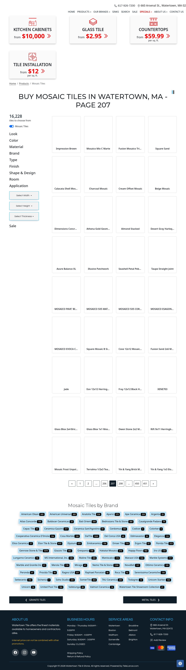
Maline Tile (88, 610)
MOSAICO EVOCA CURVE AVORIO (66, 401)
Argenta (158, 566)
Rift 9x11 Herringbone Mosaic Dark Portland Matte (162, 481)
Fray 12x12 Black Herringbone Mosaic (130, 441)
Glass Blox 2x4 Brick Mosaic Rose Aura (66, 481)
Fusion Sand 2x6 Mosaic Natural (162, 401)
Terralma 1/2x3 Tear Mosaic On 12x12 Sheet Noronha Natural (98, 521)
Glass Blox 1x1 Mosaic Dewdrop (98, 481)
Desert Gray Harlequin (162, 281)
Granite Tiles (37, 652)
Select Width (23, 248)
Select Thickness (23, 269)
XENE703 (162, 441)
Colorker (156, 581)
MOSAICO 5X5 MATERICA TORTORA (98, 361)
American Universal (63, 566)
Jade (66, 441)
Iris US (160, 603)
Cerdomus (118, 581)
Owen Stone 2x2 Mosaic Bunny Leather (130, 481)
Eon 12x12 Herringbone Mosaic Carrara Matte (98, 441)
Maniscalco (111, 610)
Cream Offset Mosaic (130, 241)
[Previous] (72, 536)
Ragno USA (71, 625)
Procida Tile (48, 625)
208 (121, 536)
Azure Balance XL (66, 321)
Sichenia (44, 632)
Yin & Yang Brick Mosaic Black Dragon (130, 521)
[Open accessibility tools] (180, 663)
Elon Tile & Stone (50, 595)
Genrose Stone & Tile (34, 603)
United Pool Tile (51, 639)
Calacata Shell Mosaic (66, 241)
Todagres (135, 632)
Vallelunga (77, 639)
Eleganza (162, 588)
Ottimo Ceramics (157, 617)
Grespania (85, 603)
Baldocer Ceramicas (61, 573)
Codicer (138, 581)
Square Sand (162, 201)
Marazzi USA (134, 610)
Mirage (81, 617)
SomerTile (88, 632)
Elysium (75, 595)
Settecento (24, 632)
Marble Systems (161, 610)
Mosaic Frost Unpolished (66, 521)
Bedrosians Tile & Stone (118, 573)
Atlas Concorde (31, 573)
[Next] (153, 536)
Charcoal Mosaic (98, 241)
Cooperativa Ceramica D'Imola (35, 588)
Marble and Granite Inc (31, 617)
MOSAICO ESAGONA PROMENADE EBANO (162, 361)
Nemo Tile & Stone (105, 617)
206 (104, 536)
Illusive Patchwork (98, 321)
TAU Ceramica (112, 632)
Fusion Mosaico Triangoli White (130, 201)
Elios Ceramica (22, 595)
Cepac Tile (31, 581)
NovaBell (132, 617)
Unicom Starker (159, 632)
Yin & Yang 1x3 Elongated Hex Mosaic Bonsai (162, 521)
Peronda (27, 625)
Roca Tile (122, 625)
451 (145, 536)
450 (137, 536)
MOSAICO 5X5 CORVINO (130, 361)
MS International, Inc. (59, 610)
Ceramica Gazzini (56, 581)
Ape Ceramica (135, 566)
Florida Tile (165, 595)
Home (12, 136)
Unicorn (28, 639)
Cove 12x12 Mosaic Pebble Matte (130, 401)
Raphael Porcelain (97, 625)
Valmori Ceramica (102, 639)
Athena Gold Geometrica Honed (98, 281)
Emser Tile (121, 595)
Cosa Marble (70, 588)
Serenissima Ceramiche (150, 625)
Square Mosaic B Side (98, 401)
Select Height (23, 258)
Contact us (177, 38)
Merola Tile (60, 617)
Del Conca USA (114, 588)
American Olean (32, 566)
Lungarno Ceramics (26, 610)
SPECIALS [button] (145, 38)
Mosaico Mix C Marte (98, 201)
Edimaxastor (139, 588)
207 (113, 536)
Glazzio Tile (63, 603)
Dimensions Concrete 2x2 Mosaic (66, 281)
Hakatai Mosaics (111, 603)
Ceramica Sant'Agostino (89, 581)
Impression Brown (66, 201)
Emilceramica (97, 595)
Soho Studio (65, 632)
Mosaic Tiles (21, 178)
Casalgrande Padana (152, 573)
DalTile (92, 588)
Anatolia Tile (91, 566)
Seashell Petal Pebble (130, 321)
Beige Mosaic (162, 241)
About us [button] (160, 38)
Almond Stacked (130, 281)
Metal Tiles (149, 652)
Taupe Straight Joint (162, 321)
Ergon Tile (143, 595)
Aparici (113, 566)
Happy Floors (138, 603)
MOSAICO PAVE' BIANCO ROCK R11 (66, 361)
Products (24, 136)
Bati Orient (88, 573)
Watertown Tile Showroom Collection (141, 639)
